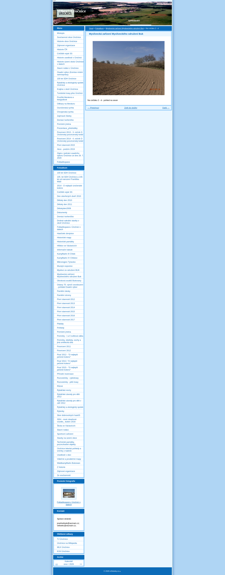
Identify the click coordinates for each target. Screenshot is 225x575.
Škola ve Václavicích (66, 426)
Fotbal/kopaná (63, 162)
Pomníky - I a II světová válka (70, 336)
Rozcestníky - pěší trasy (67, 382)
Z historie (61, 467)
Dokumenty (62, 212)
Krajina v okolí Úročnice (67, 89)
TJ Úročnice (62, 539)
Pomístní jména (64, 124)
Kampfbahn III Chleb (66, 254)
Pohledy (60, 328)
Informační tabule (64, 250)
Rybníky (60, 411)
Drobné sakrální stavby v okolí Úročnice (68, 221)
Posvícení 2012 (64, 350)
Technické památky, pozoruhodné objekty (66, 443)
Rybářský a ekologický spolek (70, 407)
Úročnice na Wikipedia (67, 543)
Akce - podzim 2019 (66, 149)
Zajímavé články (64, 116)
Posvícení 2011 (64, 346)
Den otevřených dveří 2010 (69, 196)
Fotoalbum (99, 28)
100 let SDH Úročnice (66, 78)
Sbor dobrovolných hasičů (68, 415)
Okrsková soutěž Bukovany (69, 280)
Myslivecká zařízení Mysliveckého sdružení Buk (125, 28)
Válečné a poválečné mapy (69, 459)
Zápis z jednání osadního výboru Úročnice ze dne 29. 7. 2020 (70, 155)
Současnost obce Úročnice (69, 37)
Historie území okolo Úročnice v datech (70, 62)
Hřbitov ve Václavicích (67, 245)
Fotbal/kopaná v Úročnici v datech (69, 228)
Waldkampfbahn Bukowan (68, 463)
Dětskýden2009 (64, 208)
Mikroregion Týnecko (66, 262)
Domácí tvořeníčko (65, 120)
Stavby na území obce (67, 438)
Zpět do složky (130, 108)
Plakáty (60, 324)
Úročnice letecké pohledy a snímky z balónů (69, 449)
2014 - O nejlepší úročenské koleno (69, 186)
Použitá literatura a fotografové (65, 98)
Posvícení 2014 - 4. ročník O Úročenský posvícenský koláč (70, 139)
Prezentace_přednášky (67, 128)
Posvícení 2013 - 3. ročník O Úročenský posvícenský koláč (70, 133)
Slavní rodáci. (63, 430)
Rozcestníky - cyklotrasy (68, 378)
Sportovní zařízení (65, 434)
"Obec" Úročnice (71, 11)
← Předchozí (93, 108)
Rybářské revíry (64, 390)
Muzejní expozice (64, 266)
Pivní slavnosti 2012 (66, 299)
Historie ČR (62, 49)
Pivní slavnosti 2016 (66, 315)
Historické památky (65, 241)
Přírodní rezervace (65, 374)
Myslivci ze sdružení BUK (68, 270)
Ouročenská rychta (65, 108)
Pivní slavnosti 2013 (66, 303)
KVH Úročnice (63, 551)
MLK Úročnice (63, 547)
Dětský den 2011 (64, 204)
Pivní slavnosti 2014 (66, 307)
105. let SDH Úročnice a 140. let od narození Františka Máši (70, 179)
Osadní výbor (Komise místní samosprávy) (70, 73)
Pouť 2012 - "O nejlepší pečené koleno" (67, 355)
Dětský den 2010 (64, 200)
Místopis (61, 33)
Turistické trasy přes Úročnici (70, 93)
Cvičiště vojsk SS (64, 53)
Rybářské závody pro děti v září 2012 (69, 401)
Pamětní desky (63, 291)
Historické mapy (64, 237)
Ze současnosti (63, 475)
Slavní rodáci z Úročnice (68, 68)
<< (56, 564)
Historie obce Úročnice (67, 41)
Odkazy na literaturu (66, 103)
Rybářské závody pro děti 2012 (68, 395)
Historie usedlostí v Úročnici (69, 57)
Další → (166, 108)
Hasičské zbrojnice (65, 233)
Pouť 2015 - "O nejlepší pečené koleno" (67, 368)
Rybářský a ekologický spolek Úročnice (70, 83)
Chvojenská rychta (65, 112)
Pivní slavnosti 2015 (66, 145)
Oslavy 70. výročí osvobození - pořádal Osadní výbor (70, 286)
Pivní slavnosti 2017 (66, 319)
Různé (60, 386)
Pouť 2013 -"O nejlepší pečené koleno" (67, 362)
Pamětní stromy (64, 295)
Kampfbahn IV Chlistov (67, 258)
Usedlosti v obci (64, 455)
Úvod (91, 28)
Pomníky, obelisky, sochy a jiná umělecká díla (69, 341)
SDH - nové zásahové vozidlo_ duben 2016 (66, 420)
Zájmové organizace (66, 45)
